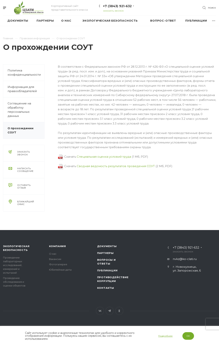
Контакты (105, 287)
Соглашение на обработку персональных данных (19, 110)
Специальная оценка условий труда (104, 156)
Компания (57, 246)
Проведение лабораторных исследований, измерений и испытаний (12, 265)
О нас (52, 253)
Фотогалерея (58, 264)
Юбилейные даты (60, 269)
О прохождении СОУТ (21, 130)
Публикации (107, 270)
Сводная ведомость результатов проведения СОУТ (116, 166)
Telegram (110, 311)
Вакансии (55, 259)
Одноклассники (119, 311)
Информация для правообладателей (22, 89)
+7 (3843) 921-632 (117, 6)
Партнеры (105, 252)
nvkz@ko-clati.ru (185, 259)
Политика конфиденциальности (24, 72)
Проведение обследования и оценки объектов (14, 281)
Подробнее (165, 335)
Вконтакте (100, 311)
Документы (107, 246)
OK (188, 336)
